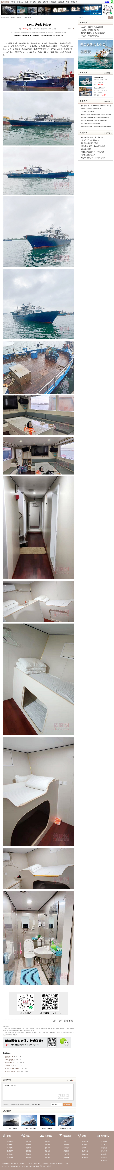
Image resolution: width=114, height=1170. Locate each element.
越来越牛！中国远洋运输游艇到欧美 (92, 27)
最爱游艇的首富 (86, 149)
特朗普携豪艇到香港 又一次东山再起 (92, 152)
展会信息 (104, 1157)
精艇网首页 (5, 2)
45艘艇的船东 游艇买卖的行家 (90, 140)
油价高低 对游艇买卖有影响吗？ (91, 109)
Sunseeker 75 (98, 77)
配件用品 (85, 1157)
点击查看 (69, 1080)
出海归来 (66, 1144)
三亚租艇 (28, 1141)
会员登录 (34, 1105)
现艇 (26, 2)
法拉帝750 (9, 1057)
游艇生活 (61, 2)
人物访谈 (104, 1154)
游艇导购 (10, 1157)
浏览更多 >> (108, 73)
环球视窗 (66, 1148)
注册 (39, 1105)
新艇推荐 (10, 1151)
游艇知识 (85, 1148)
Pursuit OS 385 (10, 1063)
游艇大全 (20, 2)
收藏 (54, 1021)
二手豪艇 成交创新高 (87, 111)
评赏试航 (10, 1154)
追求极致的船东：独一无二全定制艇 (92, 137)
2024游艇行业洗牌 (65, 1128)
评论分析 (104, 1151)
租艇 (39, 2)
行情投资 (104, 1148)
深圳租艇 (28, 1144)
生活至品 (66, 1154)
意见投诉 (52, 1163)
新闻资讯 (74, 2)
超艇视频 (47, 1154)
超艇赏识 (47, 1144)
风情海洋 (66, 1151)
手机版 (107, 2)
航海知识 (85, 1144)
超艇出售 (47, 1148)
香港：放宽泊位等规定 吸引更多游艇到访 (94, 120)
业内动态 (104, 1144)
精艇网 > (14, 17)
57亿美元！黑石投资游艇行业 (90, 30)
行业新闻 (104, 1141)
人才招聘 (29, 1163)
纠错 (65, 1021)
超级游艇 (53, 2)
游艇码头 (45, 2)
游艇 (37, 1166)
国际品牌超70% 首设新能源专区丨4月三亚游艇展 (96, 114)
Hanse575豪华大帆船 (12, 1071)
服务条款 (13, 1163)
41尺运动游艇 (10, 1060)
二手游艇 (33, 2)
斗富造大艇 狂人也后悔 (88, 155)
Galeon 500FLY (99, 88)
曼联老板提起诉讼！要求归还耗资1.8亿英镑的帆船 (96, 126)
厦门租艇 (28, 1148)
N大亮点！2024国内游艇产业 (90, 36)
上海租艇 (28, 1151)
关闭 (71, 1021)
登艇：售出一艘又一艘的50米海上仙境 (93, 146)
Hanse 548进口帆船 (12, 1069)
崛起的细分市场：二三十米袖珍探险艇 (93, 158)
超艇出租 (47, 1151)
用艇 (67, 2)
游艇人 (65, 1141)
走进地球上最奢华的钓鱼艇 (89, 143)
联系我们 (60, 1163)
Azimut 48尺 (9, 1066)
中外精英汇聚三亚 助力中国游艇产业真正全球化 (96, 106)
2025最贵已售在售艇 (29, 1128)
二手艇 (25, 17)
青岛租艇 (28, 1154)
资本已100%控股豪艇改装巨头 (90, 123)
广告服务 (21, 1163)
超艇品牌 (47, 1141)
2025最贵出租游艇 (11, 1128)
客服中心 (37, 1163)
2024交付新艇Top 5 (47, 1128)
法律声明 (45, 1163)
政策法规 (85, 1151)
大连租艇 (28, 1157)
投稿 (66, 1163)
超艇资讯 (47, 1157)
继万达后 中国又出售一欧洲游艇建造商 (93, 33)
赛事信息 (104, 1160)
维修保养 (85, 1141)
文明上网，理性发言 (38, 1092)
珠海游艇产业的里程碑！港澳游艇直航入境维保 (95, 117)
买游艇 (13, 2)
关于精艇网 (5, 1163)
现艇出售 (10, 1144)
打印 (60, 1021)
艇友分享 (85, 1154)
